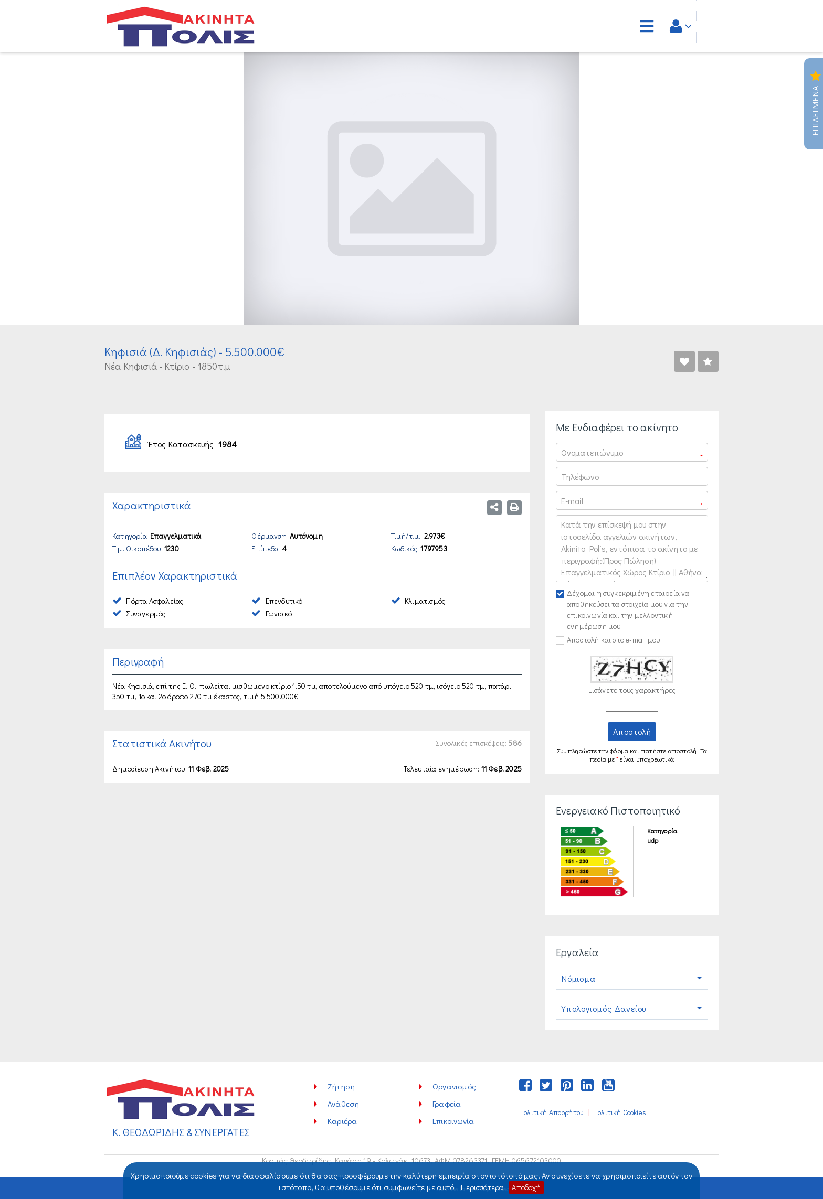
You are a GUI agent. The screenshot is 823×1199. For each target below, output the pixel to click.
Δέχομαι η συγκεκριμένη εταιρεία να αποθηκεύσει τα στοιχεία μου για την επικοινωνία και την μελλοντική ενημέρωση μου (628, 609)
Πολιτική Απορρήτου (551, 1112)
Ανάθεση (343, 1103)
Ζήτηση (341, 1086)
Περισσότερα (481, 1187)
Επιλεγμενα (815, 103)
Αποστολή (632, 731)
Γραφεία (446, 1103)
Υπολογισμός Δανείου (632, 1008)
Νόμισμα (632, 978)
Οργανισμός (454, 1086)
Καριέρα (342, 1121)
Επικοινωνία (453, 1121)
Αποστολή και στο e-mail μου (613, 640)
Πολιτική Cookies (619, 1112)
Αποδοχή (528, 1187)
